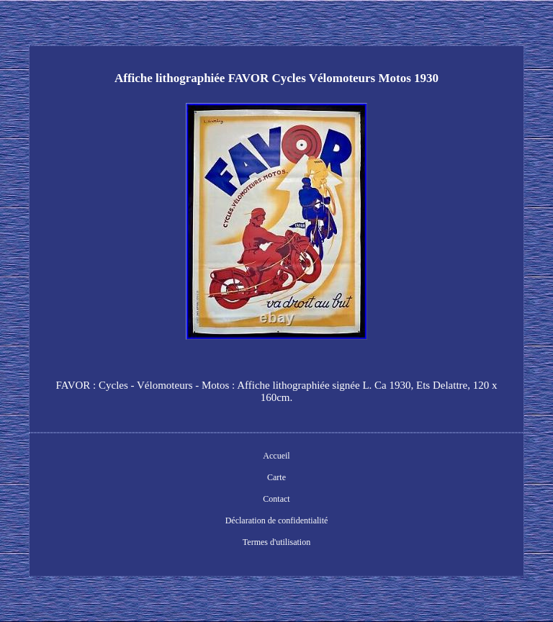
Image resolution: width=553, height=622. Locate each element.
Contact (276, 499)
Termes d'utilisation (276, 542)
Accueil (276, 456)
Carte (276, 477)
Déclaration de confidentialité (276, 520)
